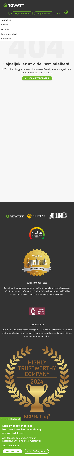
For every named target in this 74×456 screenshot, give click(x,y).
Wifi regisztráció (9, 33)
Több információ (10, 445)
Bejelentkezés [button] (22, 13)
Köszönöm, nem (36, 451)
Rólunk (4, 24)
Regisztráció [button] (43, 13)
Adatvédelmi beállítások (10, 419)
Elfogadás (12, 452)
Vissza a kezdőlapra (37, 78)
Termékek (6, 19)
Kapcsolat (6, 38)
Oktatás (5, 29)
